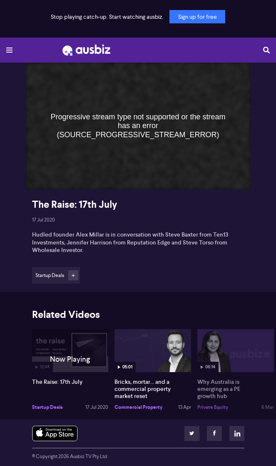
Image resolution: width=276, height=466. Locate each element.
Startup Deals (47, 407)
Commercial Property (138, 407)
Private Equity (212, 407)
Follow (73, 275)
